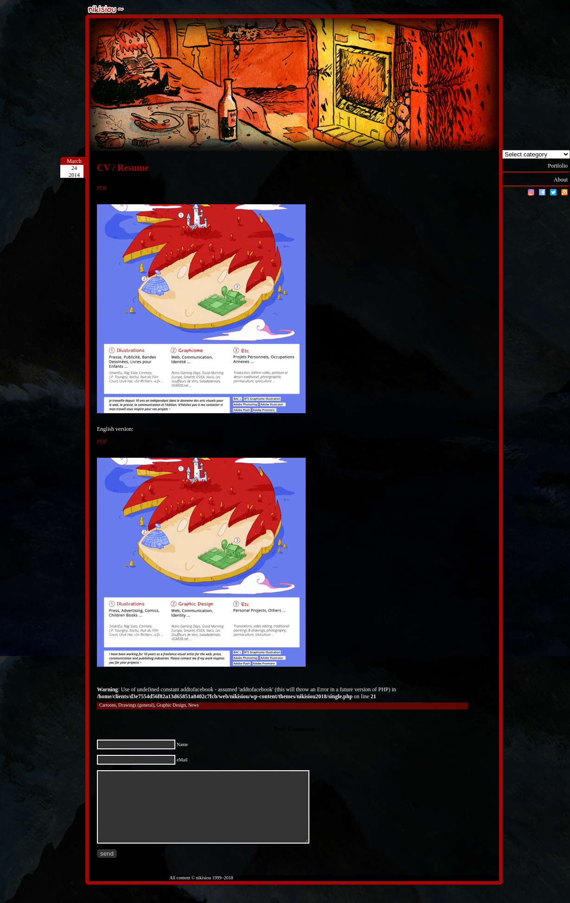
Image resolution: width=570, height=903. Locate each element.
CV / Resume (123, 167)
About (561, 179)
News (193, 705)
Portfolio (558, 165)
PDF (102, 188)
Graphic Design (171, 705)
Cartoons (107, 705)
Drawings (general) (136, 705)
